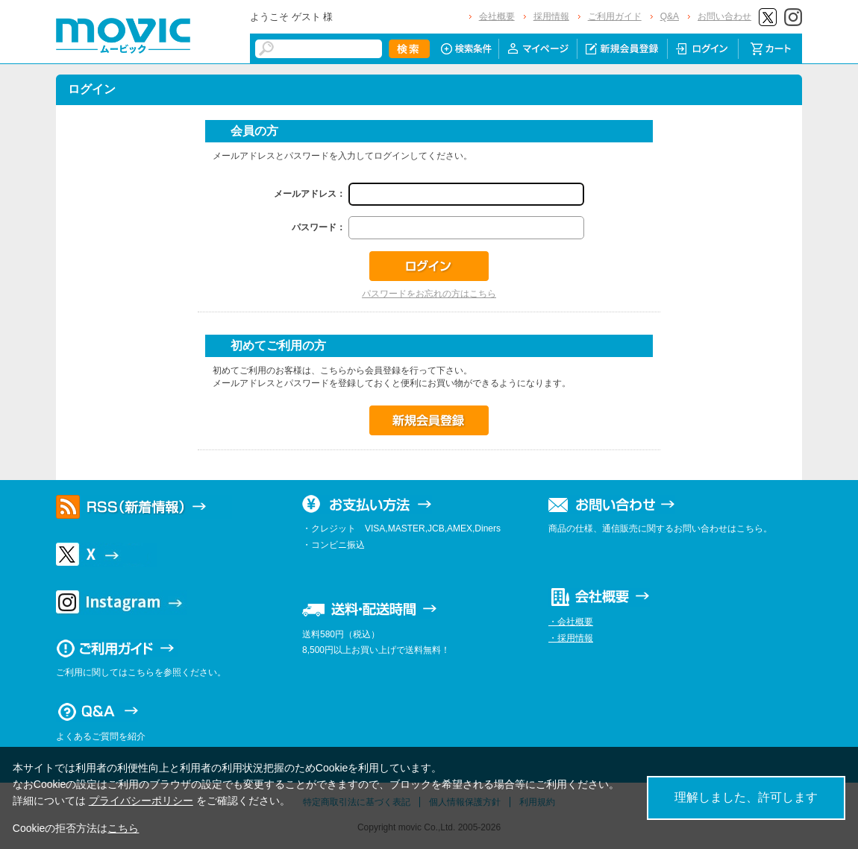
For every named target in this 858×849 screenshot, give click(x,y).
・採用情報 (570, 638)
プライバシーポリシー (141, 801)
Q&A (669, 16)
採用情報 (551, 16)
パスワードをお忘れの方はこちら (429, 293)
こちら (123, 828)
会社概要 (497, 16)
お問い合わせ (724, 16)
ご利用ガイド (615, 16)
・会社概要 (570, 621)
